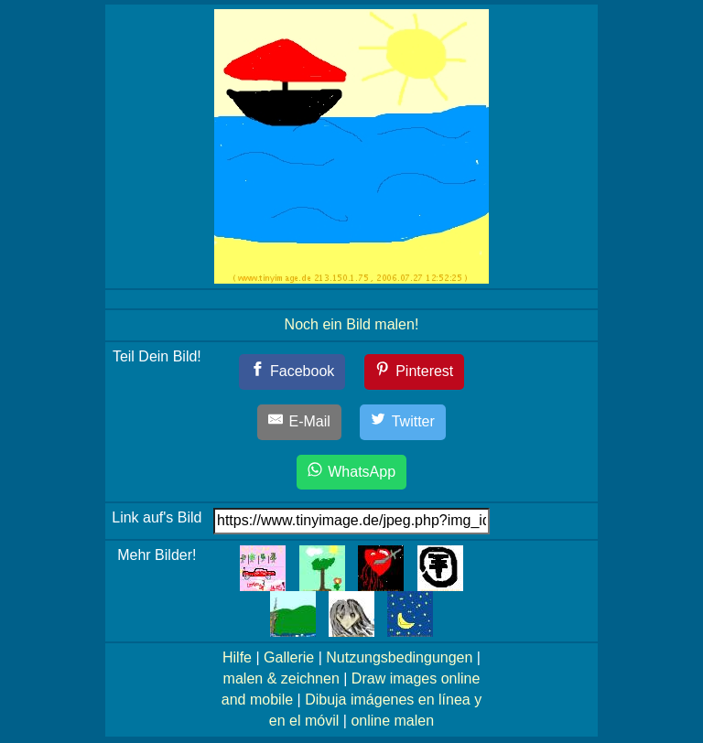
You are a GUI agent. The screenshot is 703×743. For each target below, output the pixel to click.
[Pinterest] (414, 372)
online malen (392, 720)
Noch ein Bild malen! (352, 324)
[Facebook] (292, 372)
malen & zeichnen (281, 678)
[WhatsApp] (351, 472)
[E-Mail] (299, 422)
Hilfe (237, 657)
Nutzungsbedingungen (399, 657)
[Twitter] (403, 422)
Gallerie (289, 657)
